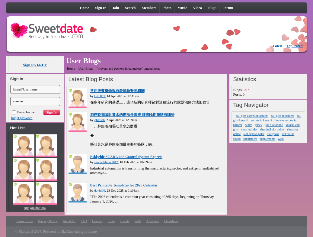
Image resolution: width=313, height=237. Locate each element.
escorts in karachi (261, 120)
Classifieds (171, 221)
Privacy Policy (47, 221)
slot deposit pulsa (254, 134)
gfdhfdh (99, 120)
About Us (69, 221)
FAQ (84, 221)
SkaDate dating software (79, 231)
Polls (138, 221)
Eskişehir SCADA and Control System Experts (126, 157)
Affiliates (152, 221)
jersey (258, 125)
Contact (97, 221)
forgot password (22, 118)
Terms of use (24, 221)
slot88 (237, 138)
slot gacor (273, 134)
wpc (281, 139)
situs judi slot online (272, 129)
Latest (278, 46)
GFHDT (99, 96)
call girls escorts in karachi (252, 115)
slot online (288, 134)
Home (71, 68)
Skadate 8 (26, 231)
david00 (99, 190)
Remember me (23, 112)
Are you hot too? (35, 207)
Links (111, 221)
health (248, 125)
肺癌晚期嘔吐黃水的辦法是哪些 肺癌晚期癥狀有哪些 (132, 115)
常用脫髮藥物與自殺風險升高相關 (117, 91)
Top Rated (294, 46)
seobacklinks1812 (106, 162)
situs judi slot (249, 129)
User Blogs (85, 68)
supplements (267, 138)
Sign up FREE (35, 65)
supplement (250, 138)
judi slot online (274, 125)
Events (124, 221)
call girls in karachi (282, 115)
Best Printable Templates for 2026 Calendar (124, 185)
